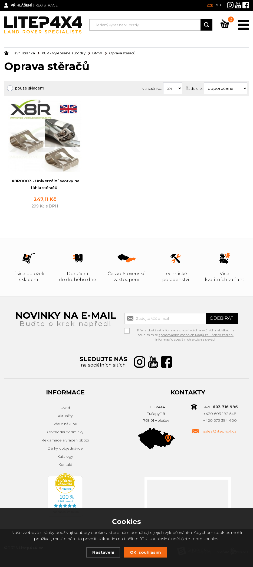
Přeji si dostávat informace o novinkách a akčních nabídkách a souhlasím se (185, 331)
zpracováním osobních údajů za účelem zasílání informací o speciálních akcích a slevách (194, 337)
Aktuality (65, 416)
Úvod (65, 408)
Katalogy (65, 457)
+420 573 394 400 (220, 420)
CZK (210, 5)
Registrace (47, 5)
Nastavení (103, 552)
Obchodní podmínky (65, 432)
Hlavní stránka (19, 53)
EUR (218, 5)
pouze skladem (29, 88)
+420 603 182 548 (219, 414)
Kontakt (65, 465)
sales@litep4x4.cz (219, 431)
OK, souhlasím (145, 552)
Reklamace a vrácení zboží (65, 441)
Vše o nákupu (65, 424)
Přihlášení (22, 5)
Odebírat (222, 318)
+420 (220, 407)
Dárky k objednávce (65, 449)
